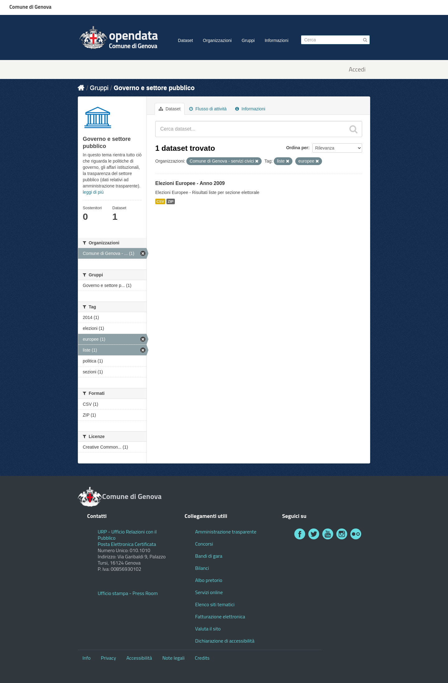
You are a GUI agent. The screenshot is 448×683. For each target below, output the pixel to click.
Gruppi (248, 40)
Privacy (108, 658)
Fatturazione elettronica (220, 616)
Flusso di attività (207, 108)
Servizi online (209, 592)
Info (86, 658)
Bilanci (202, 568)
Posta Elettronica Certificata (127, 544)
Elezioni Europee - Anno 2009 (190, 183)
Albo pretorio (208, 580)
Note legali (173, 658)
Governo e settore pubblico (154, 87)
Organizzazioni (217, 40)
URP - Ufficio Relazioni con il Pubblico (127, 535)
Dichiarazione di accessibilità (224, 640)
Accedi (357, 69)
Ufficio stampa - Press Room (128, 593)
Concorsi (204, 543)
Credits (202, 658)
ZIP (170, 201)
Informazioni (276, 40)
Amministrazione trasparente (225, 531)
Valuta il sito (208, 628)
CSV (160, 201)
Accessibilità (139, 658)
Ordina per (297, 147)
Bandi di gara (208, 556)
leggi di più (93, 192)
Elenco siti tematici (214, 604)
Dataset (185, 40)
